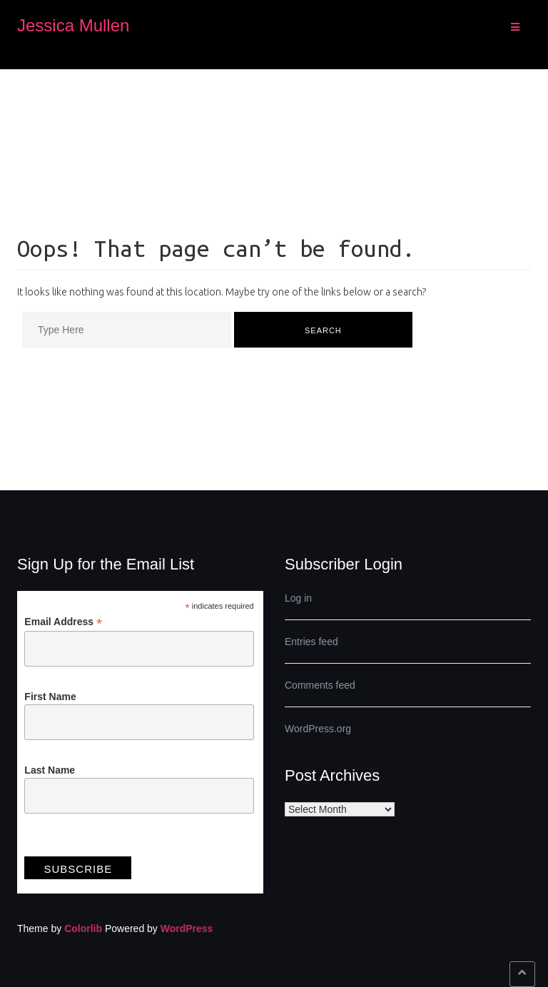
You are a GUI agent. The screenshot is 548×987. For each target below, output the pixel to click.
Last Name (49, 770)
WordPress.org (318, 728)
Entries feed (311, 641)
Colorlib (83, 928)
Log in (298, 598)
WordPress (187, 928)
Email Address (63, 622)
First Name (50, 696)
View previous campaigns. (81, 843)
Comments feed (320, 685)
